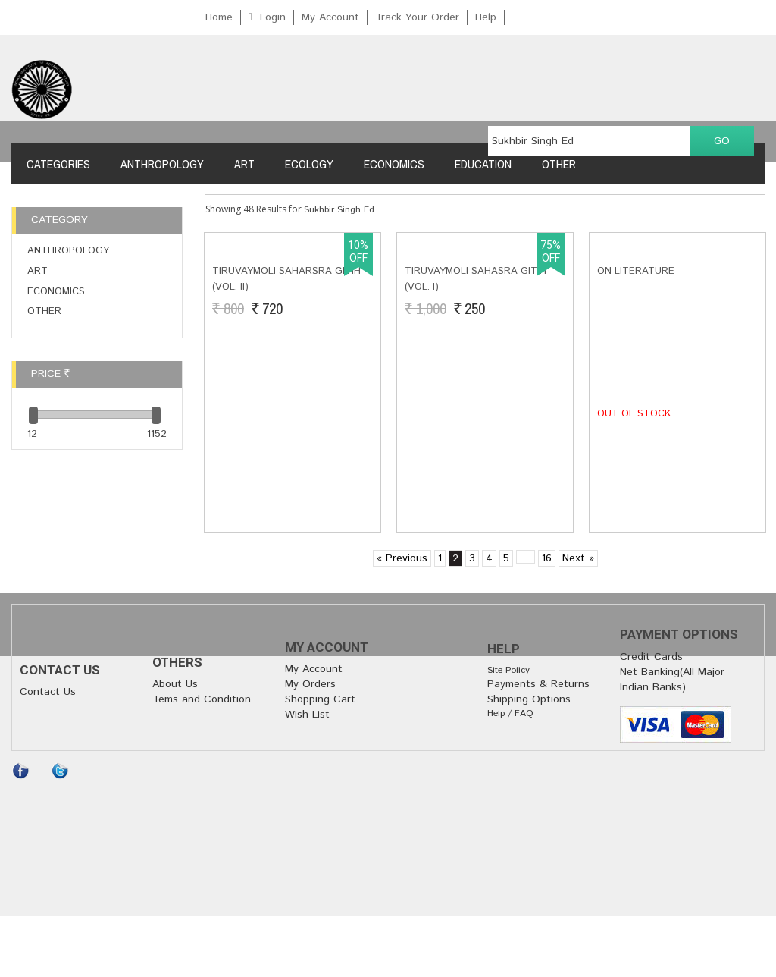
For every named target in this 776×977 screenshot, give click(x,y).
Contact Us (48, 691)
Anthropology (162, 164)
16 (547, 558)
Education (483, 164)
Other (559, 164)
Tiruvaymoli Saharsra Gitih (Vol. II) (286, 431)
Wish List (307, 714)
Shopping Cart (320, 699)
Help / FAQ (510, 713)
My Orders (310, 684)
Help (485, 17)
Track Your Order (417, 17)
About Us (175, 684)
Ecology (309, 164)
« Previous (402, 558)
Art (244, 164)
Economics (394, 164)
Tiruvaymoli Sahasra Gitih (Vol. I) (475, 431)
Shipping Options (529, 699)
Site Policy (508, 670)
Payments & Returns (538, 684)
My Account (330, 17)
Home (219, 17)
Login (273, 17)
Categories (58, 164)
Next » (578, 558)
